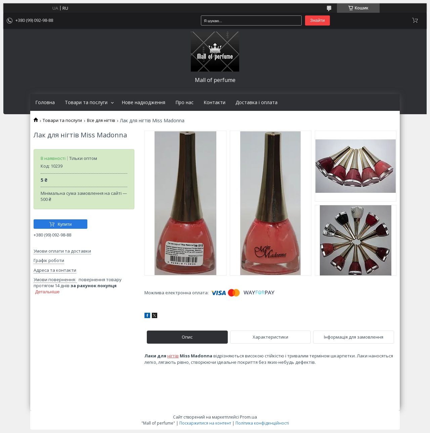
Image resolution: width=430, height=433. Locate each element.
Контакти (214, 102)
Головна (45, 102)
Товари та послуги (86, 102)
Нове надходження (143, 102)
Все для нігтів (101, 120)
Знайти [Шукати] (317, 20)
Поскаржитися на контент (205, 423)
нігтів (173, 356)
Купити (65, 224)
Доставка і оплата (256, 102)
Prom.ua (248, 417)
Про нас (184, 102)
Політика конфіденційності (262, 423)
